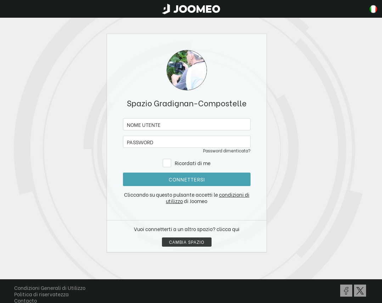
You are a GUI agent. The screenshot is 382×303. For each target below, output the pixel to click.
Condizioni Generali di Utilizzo (49, 287)
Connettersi (187, 179)
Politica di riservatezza (41, 294)
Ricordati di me (192, 163)
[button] (19, 266)
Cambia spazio (186, 242)
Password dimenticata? (227, 150)
